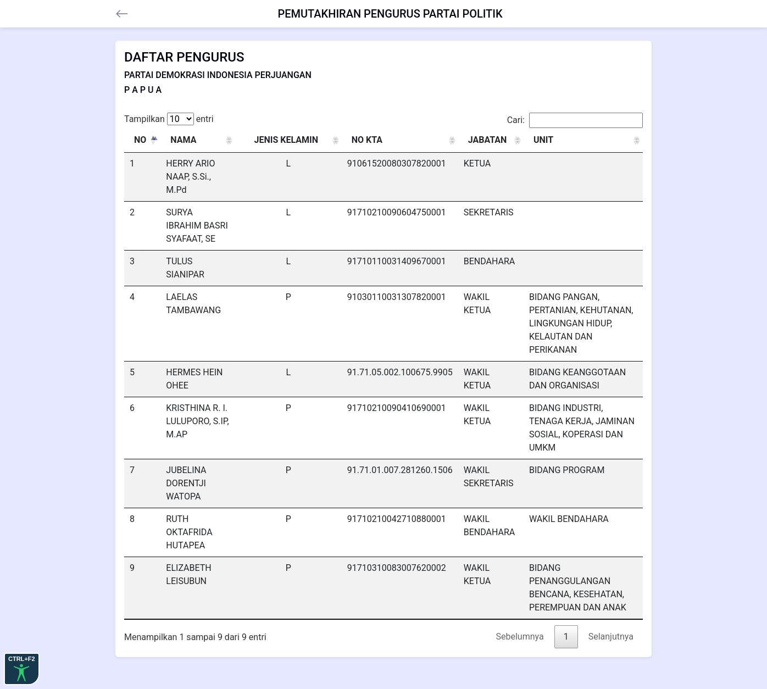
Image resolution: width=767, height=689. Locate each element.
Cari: (575, 120)
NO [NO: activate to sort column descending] (140, 140)
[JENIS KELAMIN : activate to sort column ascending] (288, 140)
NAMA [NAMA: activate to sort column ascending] (183, 140)
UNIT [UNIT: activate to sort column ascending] (543, 140)
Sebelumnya (520, 636)
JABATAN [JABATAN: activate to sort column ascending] (487, 140)
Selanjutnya (610, 636)
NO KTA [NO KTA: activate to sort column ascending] (367, 140)
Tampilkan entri (169, 119)
